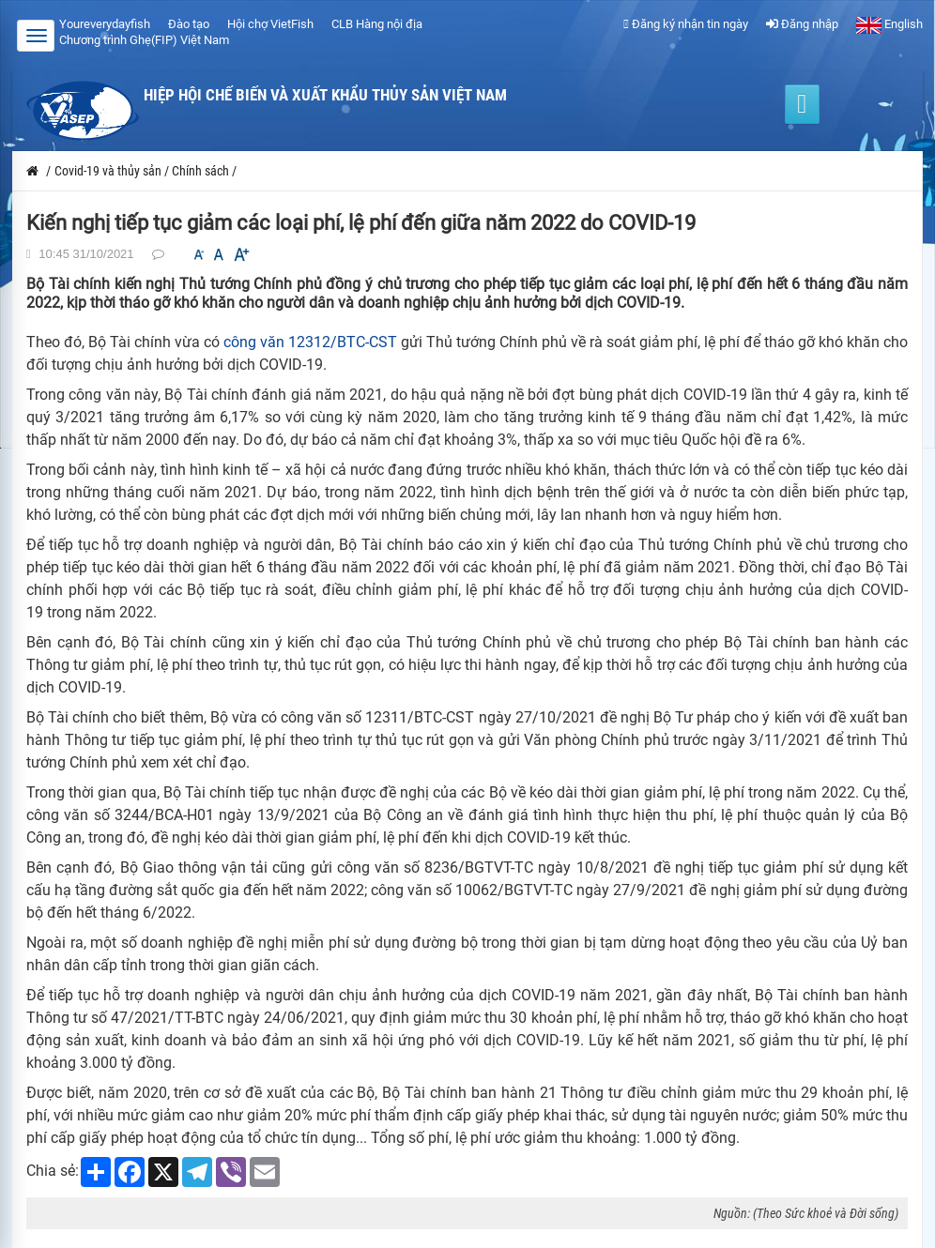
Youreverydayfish (104, 24)
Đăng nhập (802, 24)
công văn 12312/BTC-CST (310, 342)
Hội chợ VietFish (270, 24)
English (889, 24)
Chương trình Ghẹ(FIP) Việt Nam (144, 40)
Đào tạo (188, 24)
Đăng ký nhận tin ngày (685, 24)
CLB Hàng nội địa (376, 24)
